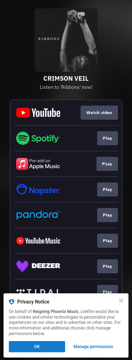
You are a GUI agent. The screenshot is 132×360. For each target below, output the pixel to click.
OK (37, 346)
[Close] (121, 300)
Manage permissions (93, 346)
